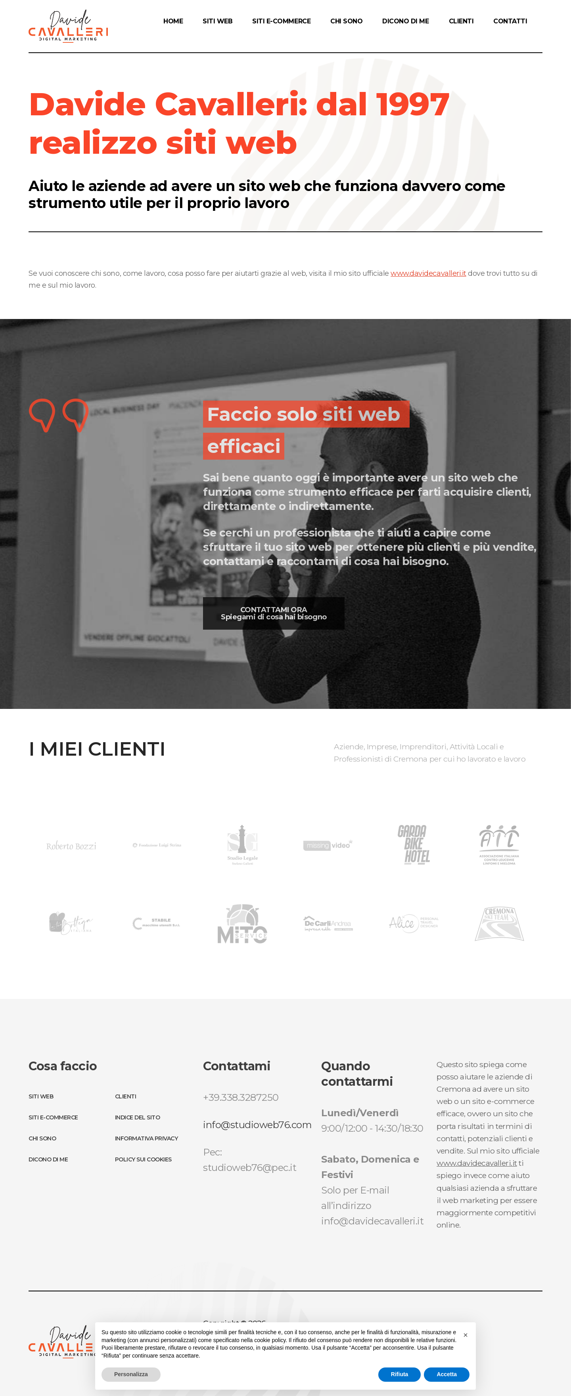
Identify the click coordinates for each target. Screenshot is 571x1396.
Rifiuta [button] (399, 1374)
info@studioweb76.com (257, 1125)
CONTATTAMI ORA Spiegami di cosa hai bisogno (274, 613)
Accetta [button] (447, 1374)
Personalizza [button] (131, 1374)
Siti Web (41, 1096)
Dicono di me (48, 1159)
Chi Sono (42, 1138)
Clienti (125, 1096)
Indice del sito (137, 1117)
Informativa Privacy (146, 1138)
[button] (465, 1335)
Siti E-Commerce (53, 1117)
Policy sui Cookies (143, 1159)
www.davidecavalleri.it (428, 273)
